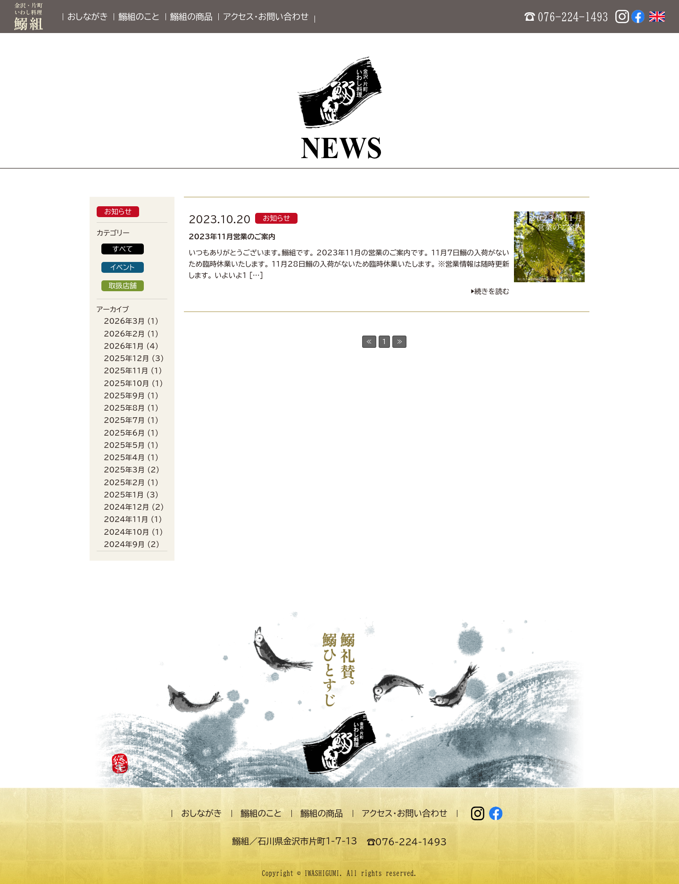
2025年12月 (126, 358)
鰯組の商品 (191, 16)
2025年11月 (126, 370)
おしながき (87, 16)
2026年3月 (124, 321)
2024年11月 (126, 519)
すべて (122, 249)
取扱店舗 (122, 285)
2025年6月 (124, 433)
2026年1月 (124, 346)
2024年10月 (126, 532)
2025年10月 (126, 383)
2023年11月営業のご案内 (232, 236)
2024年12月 (126, 507)
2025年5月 (124, 445)
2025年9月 (124, 395)
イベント (122, 267)
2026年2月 (124, 333)
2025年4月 (124, 457)
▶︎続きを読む (490, 291)
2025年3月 (124, 469)
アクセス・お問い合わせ (265, 16)
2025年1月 (124, 494)
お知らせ (118, 211)
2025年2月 (124, 482)
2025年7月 (124, 420)
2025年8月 (124, 408)
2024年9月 (124, 544)
